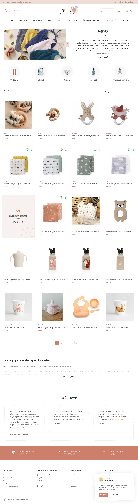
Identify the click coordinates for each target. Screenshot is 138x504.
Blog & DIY (40, 478)
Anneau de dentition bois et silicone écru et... (18, 136)
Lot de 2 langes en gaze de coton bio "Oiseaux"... (52, 232)
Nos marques (7, 475)
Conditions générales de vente (81, 481)
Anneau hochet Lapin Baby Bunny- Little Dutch (86, 136)
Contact (39, 481)
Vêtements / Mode (9, 478)
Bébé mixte (6, 481)
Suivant (81, 343)
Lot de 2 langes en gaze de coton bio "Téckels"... (52, 184)
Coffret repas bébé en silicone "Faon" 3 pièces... (86, 328)
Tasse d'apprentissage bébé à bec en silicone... (52, 328)
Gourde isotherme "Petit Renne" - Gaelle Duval (120, 280)
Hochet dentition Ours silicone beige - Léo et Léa (120, 232)
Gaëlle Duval (42, 277)
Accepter (103, 495)
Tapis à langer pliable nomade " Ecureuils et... (86, 232)
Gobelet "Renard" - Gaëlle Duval (117, 328)
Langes (67, 80)
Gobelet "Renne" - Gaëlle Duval (14, 328)
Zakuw (6, 133)
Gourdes (94, 80)
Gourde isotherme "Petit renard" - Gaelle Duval (86, 280)
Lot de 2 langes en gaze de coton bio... (17, 184)
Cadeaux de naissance (10, 487)
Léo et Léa (109, 229)
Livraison (74, 487)
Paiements (74, 484)
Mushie (6, 277)
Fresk (5, 181)
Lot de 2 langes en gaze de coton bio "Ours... (120, 184)
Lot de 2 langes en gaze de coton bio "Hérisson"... (86, 184)
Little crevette (76, 229)
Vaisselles (14, 80)
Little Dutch (75, 133)
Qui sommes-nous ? (43, 475)
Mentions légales (76, 478)
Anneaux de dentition (120, 80)
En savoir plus (116, 495)
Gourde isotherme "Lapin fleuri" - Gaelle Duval (52, 280)
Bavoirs (41, 80)
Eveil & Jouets (7, 484)
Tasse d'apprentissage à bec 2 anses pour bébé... (18, 280)
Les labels (74, 475)
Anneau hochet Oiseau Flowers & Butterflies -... (120, 136)
